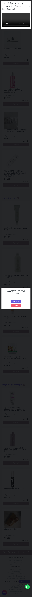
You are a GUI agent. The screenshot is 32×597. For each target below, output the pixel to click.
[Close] (30, 6)
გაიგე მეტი (16, 301)
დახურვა (16, 305)
